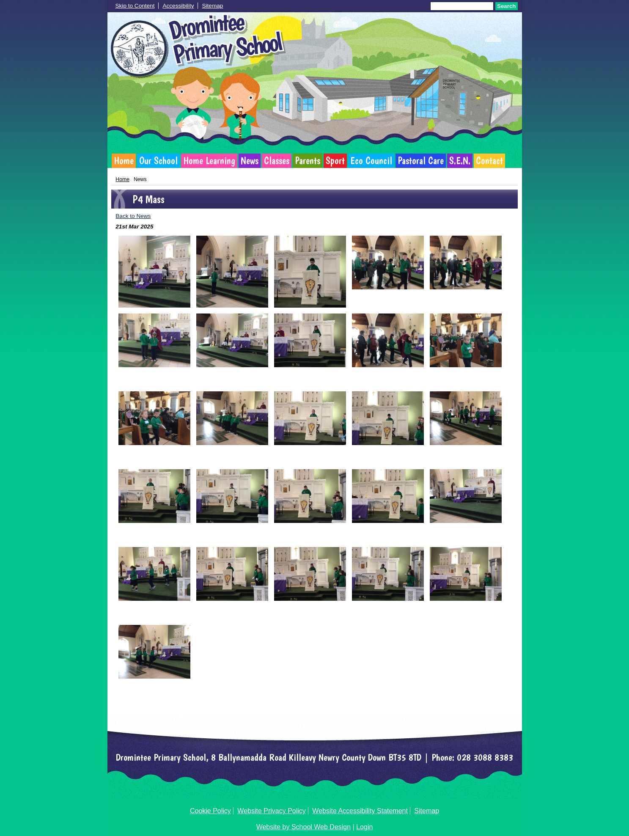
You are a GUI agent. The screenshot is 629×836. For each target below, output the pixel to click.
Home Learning (209, 161)
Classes (276, 161)
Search (506, 6)
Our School (158, 161)
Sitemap (212, 6)
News (249, 161)
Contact (489, 161)
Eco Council (371, 161)
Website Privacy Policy (271, 810)
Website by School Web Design (303, 826)
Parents (307, 161)
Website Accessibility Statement (360, 810)
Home (124, 161)
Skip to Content (135, 6)
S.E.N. (459, 161)
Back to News (133, 216)
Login (364, 826)
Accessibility (178, 6)
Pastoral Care (421, 161)
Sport (335, 161)
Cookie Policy (210, 810)
